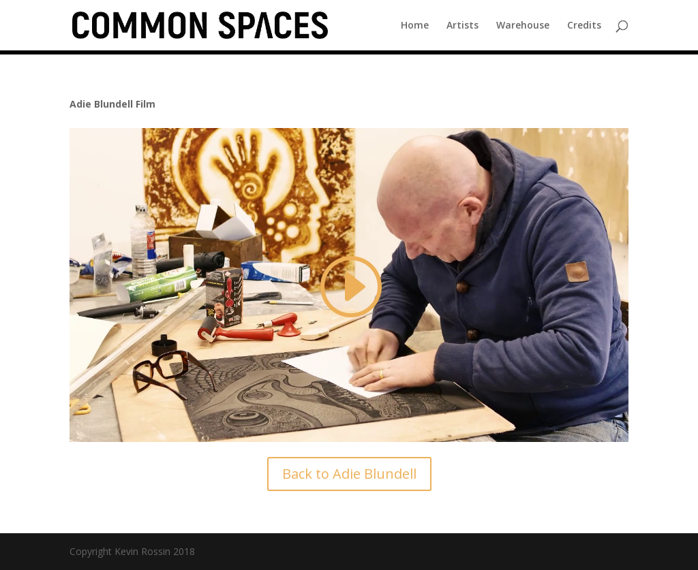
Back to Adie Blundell (349, 473)
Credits (584, 25)
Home (415, 25)
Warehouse (522, 25)
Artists (462, 25)
